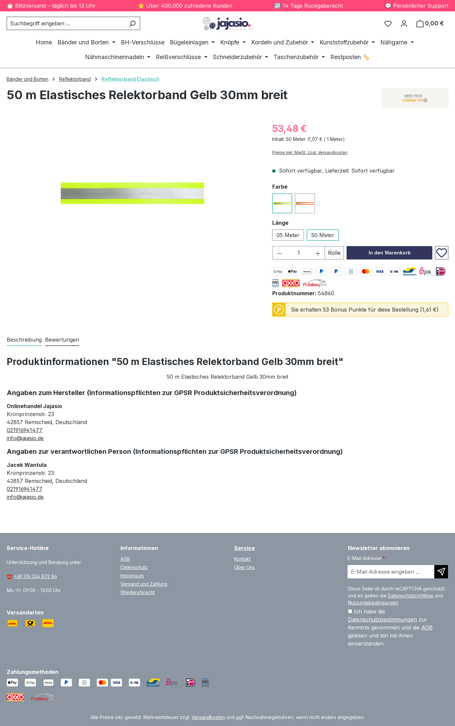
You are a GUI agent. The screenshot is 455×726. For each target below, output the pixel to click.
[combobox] (66, 23)
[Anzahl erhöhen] (318, 252)
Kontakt (242, 559)
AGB (125, 559)
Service (244, 548)
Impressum (132, 575)
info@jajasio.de (25, 438)
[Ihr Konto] (404, 23)
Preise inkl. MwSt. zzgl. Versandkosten (310, 152)
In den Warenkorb (390, 252)
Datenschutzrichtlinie (410, 595)
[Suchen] (132, 23)
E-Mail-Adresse (366, 558)
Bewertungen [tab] (62, 339)
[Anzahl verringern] (280, 252)
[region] (133, 193)
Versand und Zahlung (143, 584)
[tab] (24, 340)
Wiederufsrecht (137, 592)
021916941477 (24, 430)
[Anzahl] (298, 252)
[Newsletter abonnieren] (441, 571)
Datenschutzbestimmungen (382, 619)
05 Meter (288, 235)
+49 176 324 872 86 (35, 576)
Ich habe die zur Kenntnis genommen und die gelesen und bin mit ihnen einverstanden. (390, 627)
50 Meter (322, 235)
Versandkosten (208, 717)
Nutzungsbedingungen (373, 602)
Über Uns (244, 567)
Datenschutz (134, 567)
